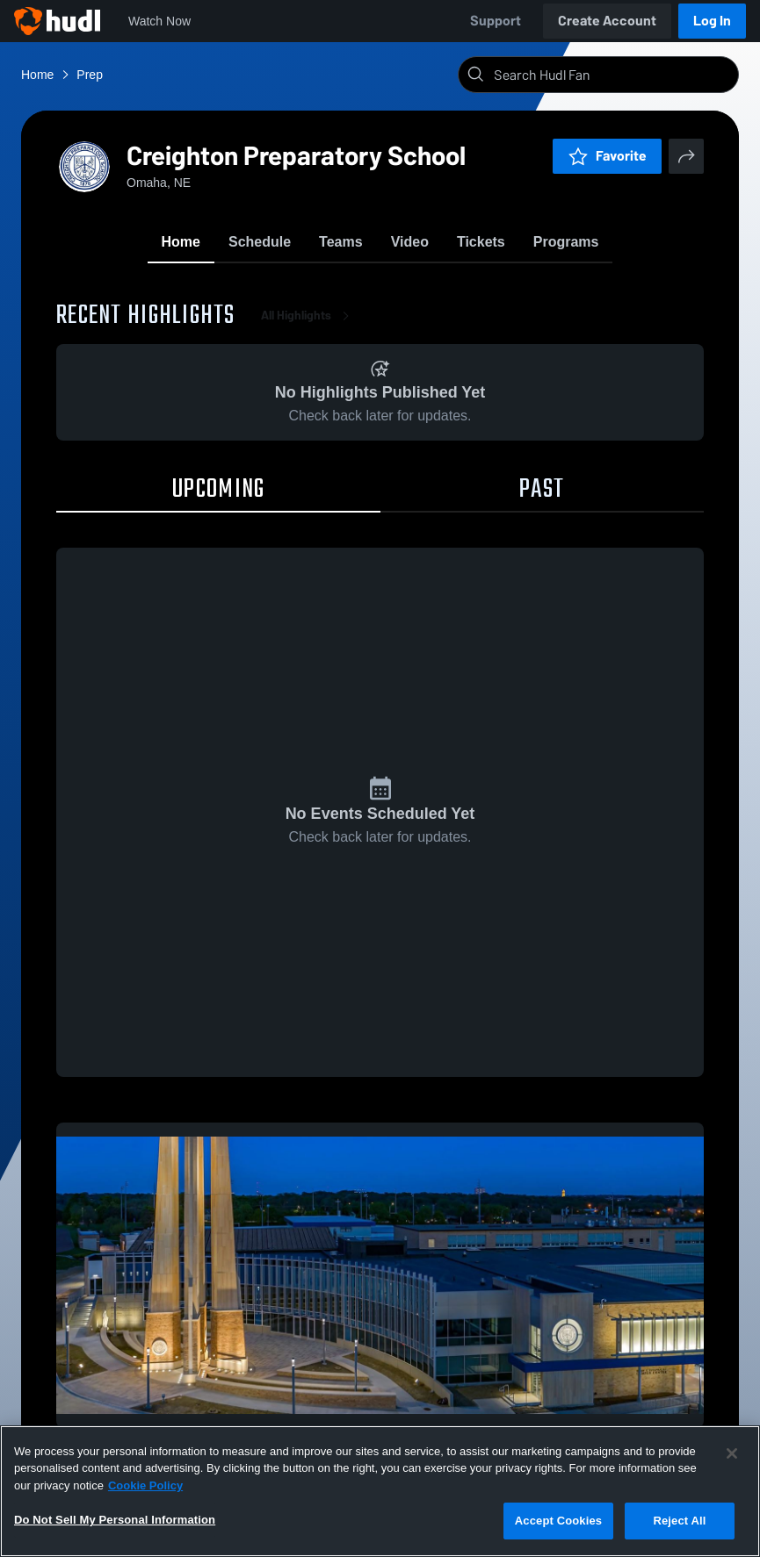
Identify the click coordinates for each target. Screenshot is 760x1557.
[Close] (732, 1453)
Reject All (679, 1520)
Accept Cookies (558, 1520)
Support (495, 20)
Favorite (607, 156)
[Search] (612, 74)
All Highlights (308, 315)
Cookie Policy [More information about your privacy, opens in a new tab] (145, 1485)
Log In (712, 20)
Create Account (607, 20)
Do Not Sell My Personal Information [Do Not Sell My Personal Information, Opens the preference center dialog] (114, 1519)
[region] (380, 1491)
